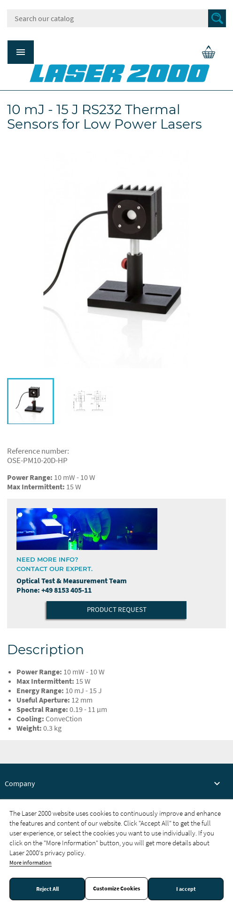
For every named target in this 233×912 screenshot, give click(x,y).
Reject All (47, 889)
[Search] (116, 18)
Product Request (117, 609)
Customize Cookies (116, 888)
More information (30, 862)
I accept (186, 889)
